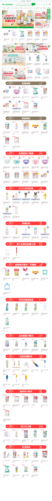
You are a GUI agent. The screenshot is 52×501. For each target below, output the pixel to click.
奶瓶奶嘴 (33, 5)
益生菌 (24, 5)
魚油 (26, 5)
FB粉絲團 (23, 1)
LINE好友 (29, 1)
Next (49, 35)
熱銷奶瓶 (18, 27)
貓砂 (30, 5)
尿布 (19, 5)
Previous (2, 35)
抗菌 (18, 5)
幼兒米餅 (28, 5)
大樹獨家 (22, 5)
